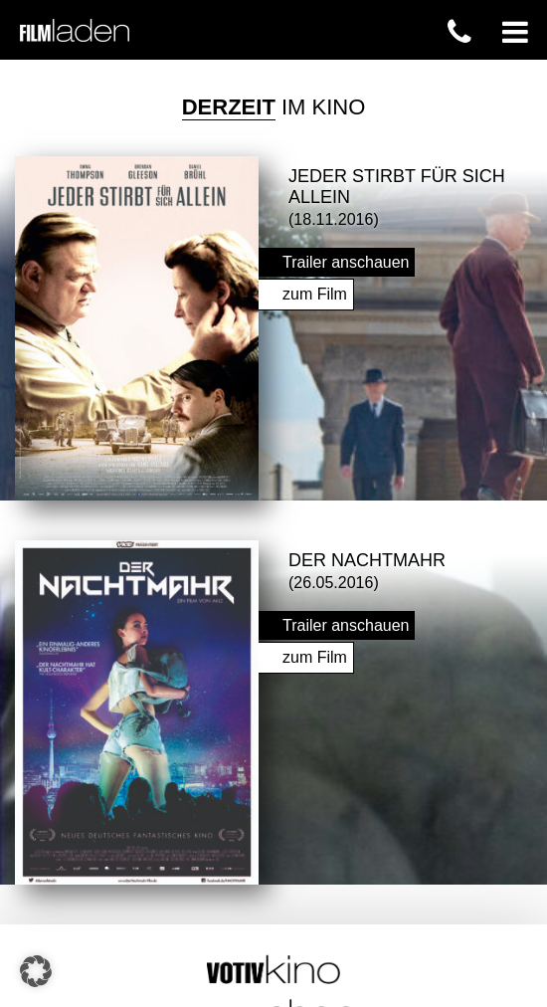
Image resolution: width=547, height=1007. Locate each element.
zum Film (314, 292)
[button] (36, 971)
